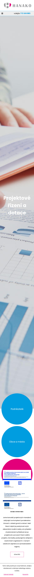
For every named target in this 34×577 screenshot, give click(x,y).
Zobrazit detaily (8, 574)
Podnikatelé (17, 408)
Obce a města (17, 441)
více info (17, 554)
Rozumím (25, 574)
